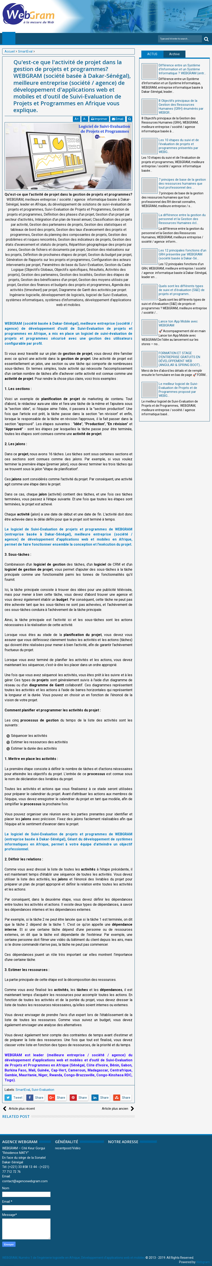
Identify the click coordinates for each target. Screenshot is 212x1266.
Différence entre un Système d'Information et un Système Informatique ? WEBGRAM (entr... (182, 69)
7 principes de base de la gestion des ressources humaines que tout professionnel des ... (182, 183)
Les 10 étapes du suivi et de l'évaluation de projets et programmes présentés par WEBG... (179, 146)
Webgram (203, 1262)
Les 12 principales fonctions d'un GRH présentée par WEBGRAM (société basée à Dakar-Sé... (182, 254)
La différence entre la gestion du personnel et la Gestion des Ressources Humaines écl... (182, 219)
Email (118, 119)
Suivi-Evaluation (43, 1090)
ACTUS (152, 54)
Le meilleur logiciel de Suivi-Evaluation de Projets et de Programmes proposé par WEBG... (178, 390)
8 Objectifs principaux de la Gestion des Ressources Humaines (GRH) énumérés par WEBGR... (181, 107)
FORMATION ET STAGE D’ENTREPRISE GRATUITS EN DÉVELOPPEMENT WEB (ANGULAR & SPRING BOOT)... (180, 359)
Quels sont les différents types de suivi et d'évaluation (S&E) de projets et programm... (182, 290)
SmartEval (23, 1090)
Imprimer (99, 119)
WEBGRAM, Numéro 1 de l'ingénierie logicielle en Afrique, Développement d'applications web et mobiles (73, 1257)
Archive (174, 54)
